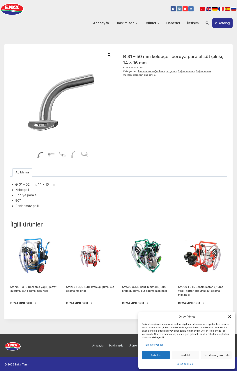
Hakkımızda (116, 345)
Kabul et (156, 355)
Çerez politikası (184, 364)
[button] (229, 316)
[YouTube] (185, 8)
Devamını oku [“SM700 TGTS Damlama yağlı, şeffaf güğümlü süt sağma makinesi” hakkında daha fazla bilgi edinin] (23, 303)
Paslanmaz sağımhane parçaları (157, 71)
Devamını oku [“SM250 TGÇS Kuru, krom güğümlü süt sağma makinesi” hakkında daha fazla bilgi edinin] (79, 303)
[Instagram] (179, 8)
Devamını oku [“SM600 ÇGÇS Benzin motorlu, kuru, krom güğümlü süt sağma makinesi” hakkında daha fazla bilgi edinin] (135, 303)
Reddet (185, 355)
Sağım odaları (186, 71)
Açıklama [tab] (22, 172)
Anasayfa (101, 23)
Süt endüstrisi (147, 75)
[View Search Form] (207, 23)
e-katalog (222, 23)
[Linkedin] (191, 8)
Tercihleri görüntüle (216, 355)
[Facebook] (173, 8)
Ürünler (133, 345)
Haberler (173, 23)
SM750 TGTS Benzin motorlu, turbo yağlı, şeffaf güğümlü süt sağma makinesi (200, 290)
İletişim (193, 23)
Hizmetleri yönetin (154, 344)
